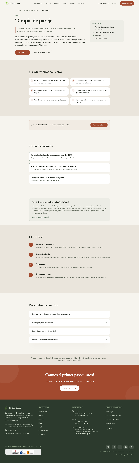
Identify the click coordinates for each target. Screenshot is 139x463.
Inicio (19, 10)
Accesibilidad (109, 423)
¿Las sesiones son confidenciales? (69, 331)
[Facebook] (131, 447)
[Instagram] (114, 447)
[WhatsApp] (108, 447)
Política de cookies (109, 419)
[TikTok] (119, 447)
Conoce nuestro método (42, 217)
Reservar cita (127, 3)
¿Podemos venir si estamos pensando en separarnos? (69, 314)
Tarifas (72, 3)
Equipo (48, 3)
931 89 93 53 (11, 430)
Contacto (81, 3)
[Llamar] (103, 3)
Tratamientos (38, 3)
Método (57, 3)
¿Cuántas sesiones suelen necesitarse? (69, 339)
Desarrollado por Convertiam (125, 455)
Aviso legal (109, 411)
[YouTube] (125, 447)
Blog (64, 3)
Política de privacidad (109, 415)
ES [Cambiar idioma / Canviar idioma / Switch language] (115, 3)
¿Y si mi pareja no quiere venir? (69, 322)
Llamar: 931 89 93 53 (42, 52)
